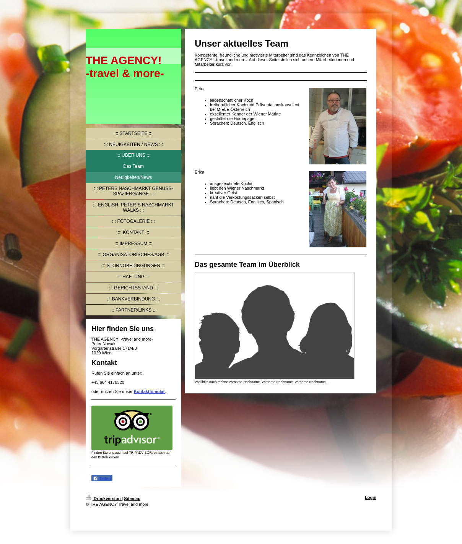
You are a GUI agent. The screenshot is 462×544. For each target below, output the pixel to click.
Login (370, 497)
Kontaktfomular (149, 391)
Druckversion (104, 498)
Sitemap (132, 498)
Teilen (102, 478)
